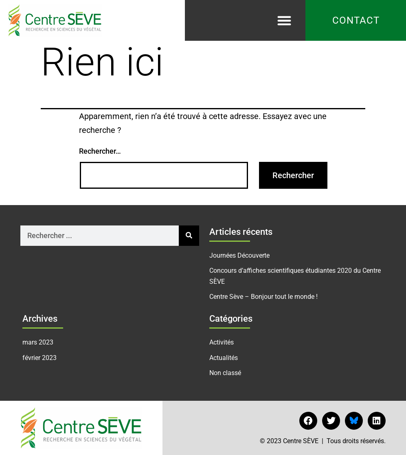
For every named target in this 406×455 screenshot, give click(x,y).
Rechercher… (100, 151)
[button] (284, 20)
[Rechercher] (189, 235)
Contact (356, 20)
